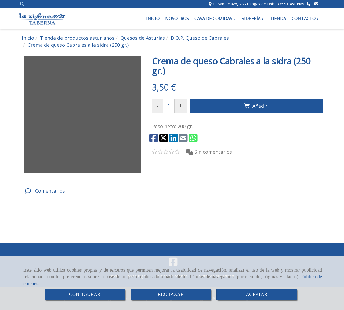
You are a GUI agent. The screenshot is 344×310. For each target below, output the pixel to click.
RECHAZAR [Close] (171, 294)
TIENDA (278, 18)
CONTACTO (305, 18)
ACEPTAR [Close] (256, 294)
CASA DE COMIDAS (215, 18)
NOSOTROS (177, 18)
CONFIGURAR (84, 294)
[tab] (172, 190)
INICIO (153, 18)
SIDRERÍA (253, 18)
